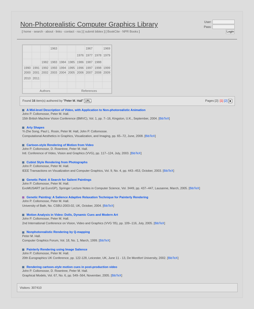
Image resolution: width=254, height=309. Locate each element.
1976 (80, 55)
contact (69, 31)
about (49, 31)
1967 (89, 48)
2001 (36, 72)
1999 (107, 67)
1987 (89, 62)
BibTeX (164, 118)
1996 (80, 67)
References (89, 90)
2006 (80, 72)
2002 (45, 72)
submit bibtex (94, 31)
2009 (107, 72)
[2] (225, 100)
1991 (36, 67)
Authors (45, 90)
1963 (53, 48)
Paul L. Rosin (50, 131)
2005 (71, 72)
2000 (27, 72)
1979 (107, 55)
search (38, 31)
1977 (89, 55)
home (27, 31)
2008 (97, 72)
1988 (97, 62)
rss (79, 31)
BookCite (113, 31)
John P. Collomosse (35, 113)
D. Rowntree (59, 148)
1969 (107, 48)
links (59, 31)
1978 (97, 55)
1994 (62, 67)
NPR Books (130, 31)
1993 (53, 67)
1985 (71, 62)
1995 (71, 67)
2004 (62, 72)
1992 (45, 67)
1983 (53, 62)
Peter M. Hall (59, 113)
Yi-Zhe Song (30, 131)
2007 (89, 72)
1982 (45, 62)
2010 (27, 78)
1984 (62, 62)
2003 (53, 72)
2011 (36, 78)
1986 (80, 62)
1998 (97, 67)
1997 (89, 67)
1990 (27, 67)
